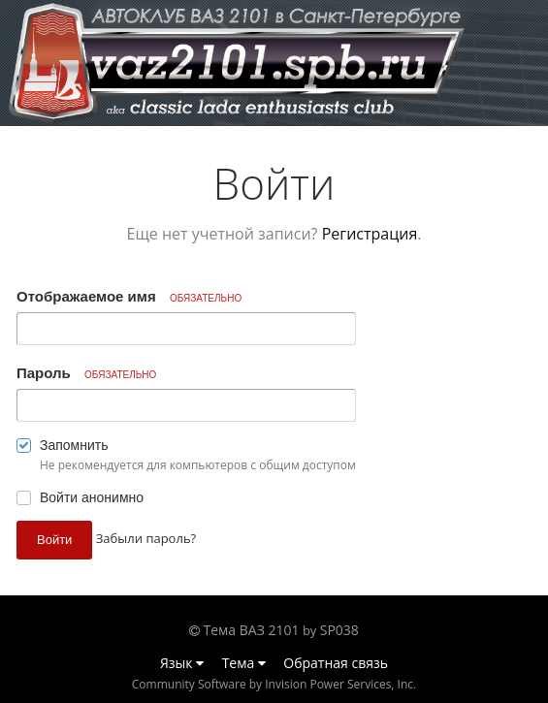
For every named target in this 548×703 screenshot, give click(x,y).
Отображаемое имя (129, 296)
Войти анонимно (92, 497)
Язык (182, 663)
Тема (244, 663)
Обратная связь (335, 663)
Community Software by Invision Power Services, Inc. (274, 684)
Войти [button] (54, 539)
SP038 (339, 630)
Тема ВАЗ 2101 (252, 630)
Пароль (86, 373)
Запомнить (74, 445)
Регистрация (370, 233)
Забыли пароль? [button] (146, 538)
